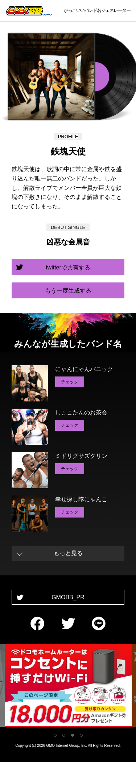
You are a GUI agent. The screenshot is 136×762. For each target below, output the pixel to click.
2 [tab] (63, 735)
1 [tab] (55, 735)
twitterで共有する (68, 267)
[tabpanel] (68, 686)
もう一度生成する (68, 291)
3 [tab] (72, 735)
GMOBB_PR (68, 597)
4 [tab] (81, 735)
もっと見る (68, 553)
